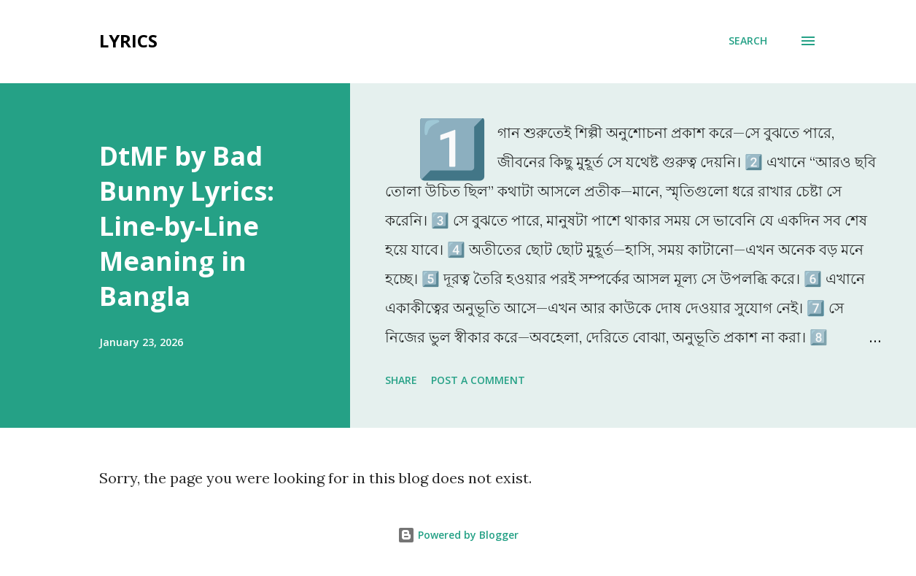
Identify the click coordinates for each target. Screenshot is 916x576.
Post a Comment (478, 380)
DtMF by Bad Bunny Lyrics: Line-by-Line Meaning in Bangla (186, 226)
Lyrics (128, 40)
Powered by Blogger (458, 535)
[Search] (748, 41)
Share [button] (401, 380)
